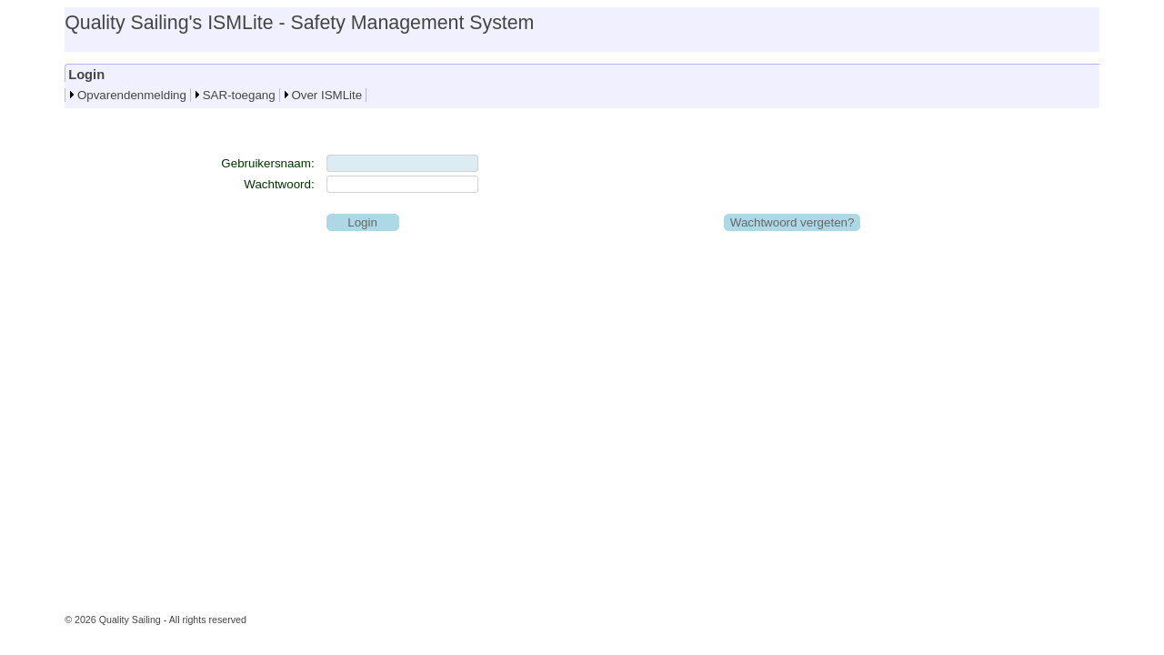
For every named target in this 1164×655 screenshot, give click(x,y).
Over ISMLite (326, 95)
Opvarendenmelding (131, 95)
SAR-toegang (239, 95)
